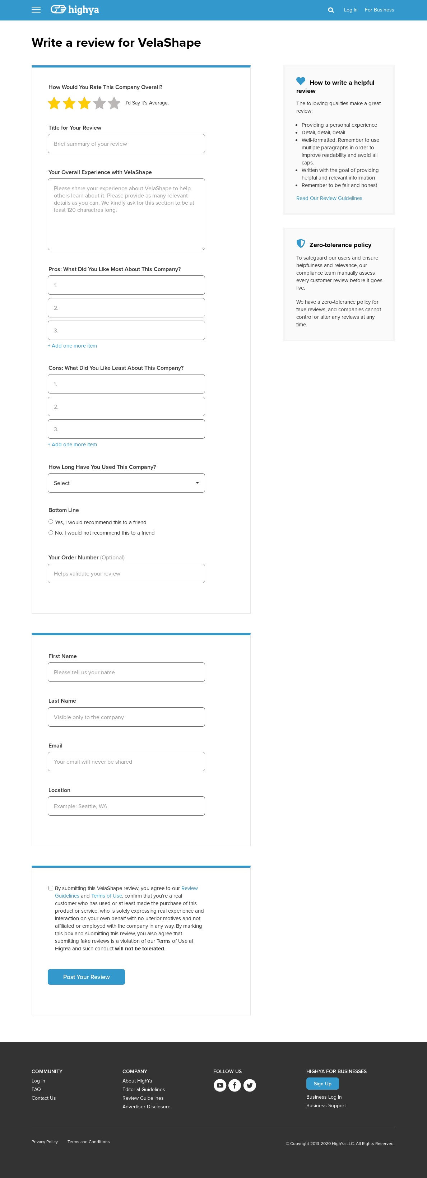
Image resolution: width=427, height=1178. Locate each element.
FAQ (36, 1089)
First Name (62, 656)
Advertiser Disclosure (146, 1106)
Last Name (62, 701)
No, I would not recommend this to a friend (105, 532)
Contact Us (44, 1098)
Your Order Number (86, 557)
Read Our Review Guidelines (329, 198)
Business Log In (324, 1096)
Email (55, 745)
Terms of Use (106, 895)
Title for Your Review (74, 128)
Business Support (326, 1105)
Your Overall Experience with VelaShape (100, 172)
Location (59, 790)
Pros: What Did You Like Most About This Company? (114, 269)
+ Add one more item (72, 345)
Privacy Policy (45, 1142)
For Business (379, 9)
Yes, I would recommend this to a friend (101, 522)
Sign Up (322, 1083)
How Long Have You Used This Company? (102, 467)
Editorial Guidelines (143, 1089)
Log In (38, 1080)
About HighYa (137, 1080)
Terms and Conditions (89, 1142)
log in (351, 9)
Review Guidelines (143, 1098)
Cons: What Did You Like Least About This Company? (116, 368)
